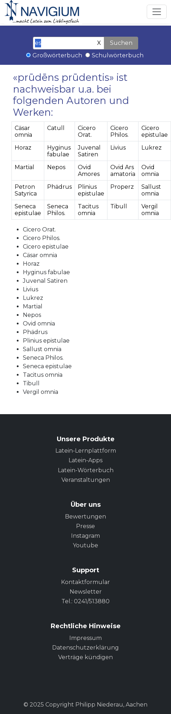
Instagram (85, 535)
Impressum (85, 638)
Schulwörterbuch (118, 55)
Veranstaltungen (85, 479)
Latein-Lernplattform (85, 450)
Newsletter (86, 591)
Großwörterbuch (57, 55)
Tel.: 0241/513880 (85, 601)
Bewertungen (85, 516)
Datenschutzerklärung (85, 647)
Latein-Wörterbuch (86, 470)
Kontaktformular (85, 582)
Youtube (85, 545)
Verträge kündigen (85, 657)
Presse (85, 526)
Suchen (121, 43)
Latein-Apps (85, 460)
